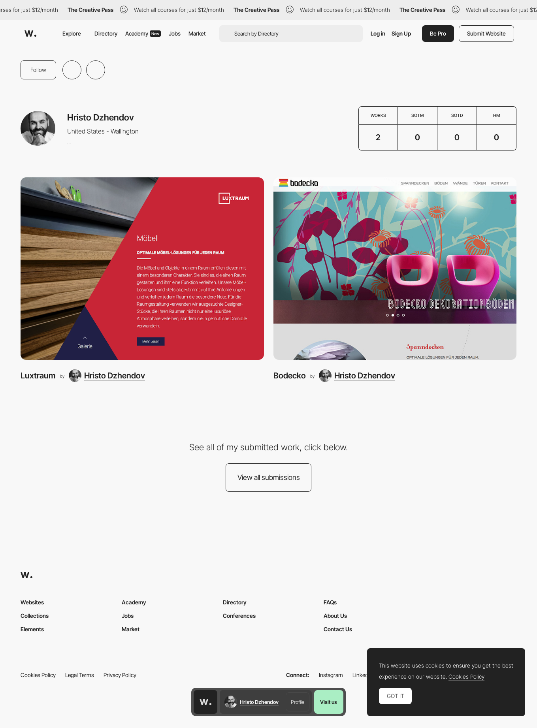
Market (197, 33)
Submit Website (486, 33)
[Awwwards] (30, 33)
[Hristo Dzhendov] (107, 375)
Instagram (331, 675)
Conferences (239, 615)
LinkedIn (362, 675)
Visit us (328, 702)
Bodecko (289, 375)
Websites (32, 602)
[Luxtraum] (142, 268)
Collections (35, 615)
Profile (297, 702)
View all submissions (268, 477)
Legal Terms (79, 675)
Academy (143, 33)
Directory (105, 33)
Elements (32, 629)
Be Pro (438, 33)
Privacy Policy (120, 675)
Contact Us (338, 629)
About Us (335, 615)
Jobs (175, 33)
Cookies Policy (38, 675)
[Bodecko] (395, 268)
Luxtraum (38, 375)
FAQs (330, 602)
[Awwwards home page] (205, 702)
